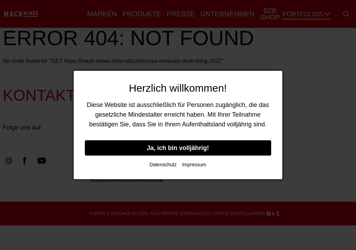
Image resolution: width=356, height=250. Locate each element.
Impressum (194, 164)
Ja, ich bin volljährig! (178, 147)
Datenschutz (163, 164)
